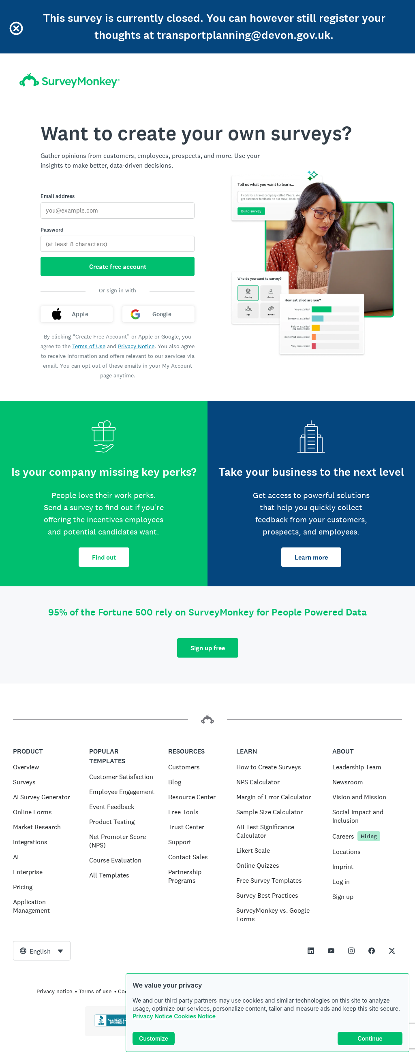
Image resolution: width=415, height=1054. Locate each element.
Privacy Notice (152, 1016)
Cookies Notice (195, 1016)
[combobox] (42, 950)
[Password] (118, 244)
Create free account (117, 266)
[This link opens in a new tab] (311, 951)
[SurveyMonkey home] (69, 80)
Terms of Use (88, 346)
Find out (104, 557)
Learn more (311, 557)
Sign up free (207, 648)
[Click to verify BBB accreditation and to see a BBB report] (111, 1024)
